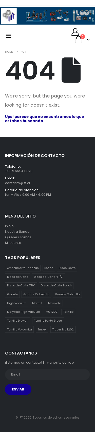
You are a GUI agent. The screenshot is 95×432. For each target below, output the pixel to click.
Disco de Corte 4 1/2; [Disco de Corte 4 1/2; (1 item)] (48, 277)
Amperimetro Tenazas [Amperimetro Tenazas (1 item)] (23, 268)
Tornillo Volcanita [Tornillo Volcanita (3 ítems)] (19, 329)
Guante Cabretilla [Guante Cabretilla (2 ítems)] (36, 294)
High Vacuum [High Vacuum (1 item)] (17, 303)
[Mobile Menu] (8, 36)
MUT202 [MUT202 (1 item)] (51, 312)
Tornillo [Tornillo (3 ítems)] (68, 312)
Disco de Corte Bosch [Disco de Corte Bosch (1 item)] (56, 285)
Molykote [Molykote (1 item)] (54, 303)
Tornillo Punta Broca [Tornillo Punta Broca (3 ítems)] (48, 321)
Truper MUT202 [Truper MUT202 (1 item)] (63, 329)
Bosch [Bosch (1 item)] (48, 268)
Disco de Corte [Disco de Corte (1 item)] (17, 277)
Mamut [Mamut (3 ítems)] (37, 303)
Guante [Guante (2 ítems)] (12, 294)
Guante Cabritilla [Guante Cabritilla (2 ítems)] (67, 294)
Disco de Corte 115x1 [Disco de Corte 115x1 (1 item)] (21, 285)
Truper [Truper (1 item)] (41, 329)
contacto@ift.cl (17, 183)
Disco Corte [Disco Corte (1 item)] (67, 268)
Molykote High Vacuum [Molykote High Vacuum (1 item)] (23, 312)
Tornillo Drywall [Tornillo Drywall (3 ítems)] (17, 321)
